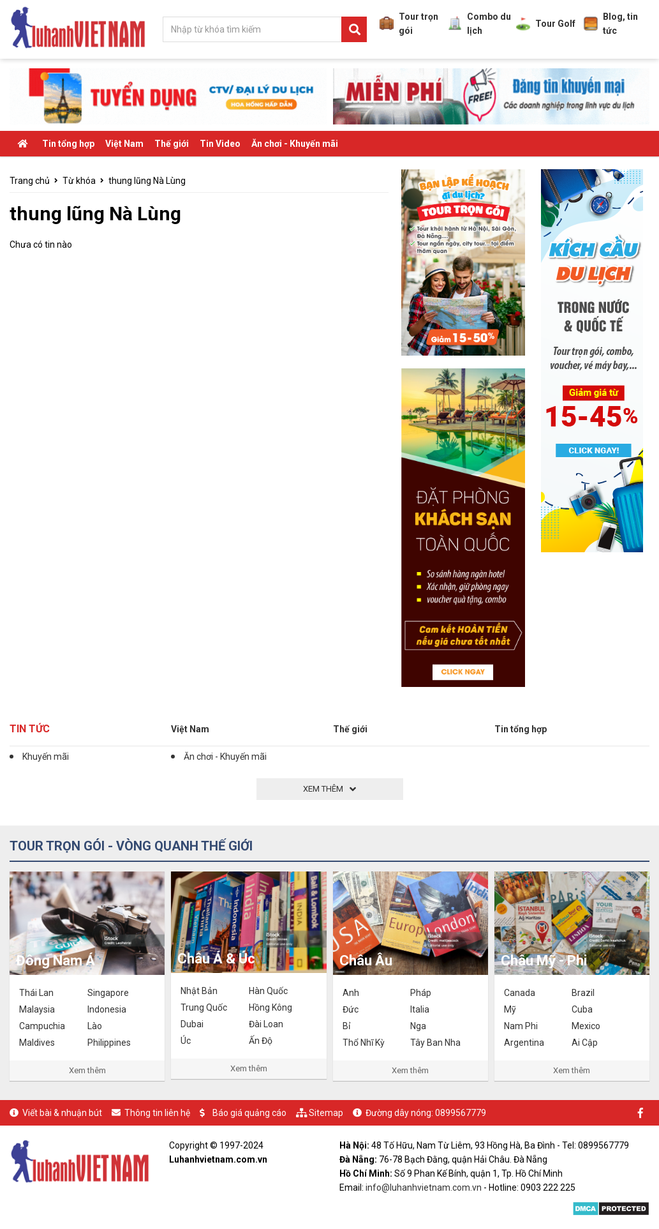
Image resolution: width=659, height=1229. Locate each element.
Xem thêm (87, 1070)
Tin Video (220, 144)
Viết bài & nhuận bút (62, 1113)
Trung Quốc (204, 1007)
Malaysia (37, 1009)
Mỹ (510, 1009)
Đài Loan (266, 1024)
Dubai (192, 1024)
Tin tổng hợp (68, 144)
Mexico (586, 1026)
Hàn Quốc (268, 991)
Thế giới (171, 144)
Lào (94, 1026)
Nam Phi (521, 1026)
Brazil (583, 993)
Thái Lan (36, 993)
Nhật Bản (199, 991)
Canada (519, 993)
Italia (419, 1009)
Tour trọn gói (409, 23)
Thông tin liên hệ (157, 1113)
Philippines (109, 1042)
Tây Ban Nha (435, 1042)
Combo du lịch (479, 23)
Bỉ (346, 1026)
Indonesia (106, 1009)
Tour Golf (545, 24)
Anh (351, 993)
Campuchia (42, 1026)
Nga (418, 1026)
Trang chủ (30, 181)
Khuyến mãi (45, 756)
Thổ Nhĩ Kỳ (364, 1042)
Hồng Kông (270, 1007)
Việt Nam (124, 144)
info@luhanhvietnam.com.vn (424, 1187)
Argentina (524, 1042)
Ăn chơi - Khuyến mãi (294, 144)
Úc (186, 1041)
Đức (351, 1009)
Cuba (582, 1009)
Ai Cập (585, 1042)
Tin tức (30, 729)
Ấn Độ (260, 1041)
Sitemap (326, 1113)
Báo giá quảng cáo (249, 1113)
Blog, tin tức (611, 23)
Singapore (108, 993)
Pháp (420, 993)
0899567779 (460, 1113)
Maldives (37, 1042)
